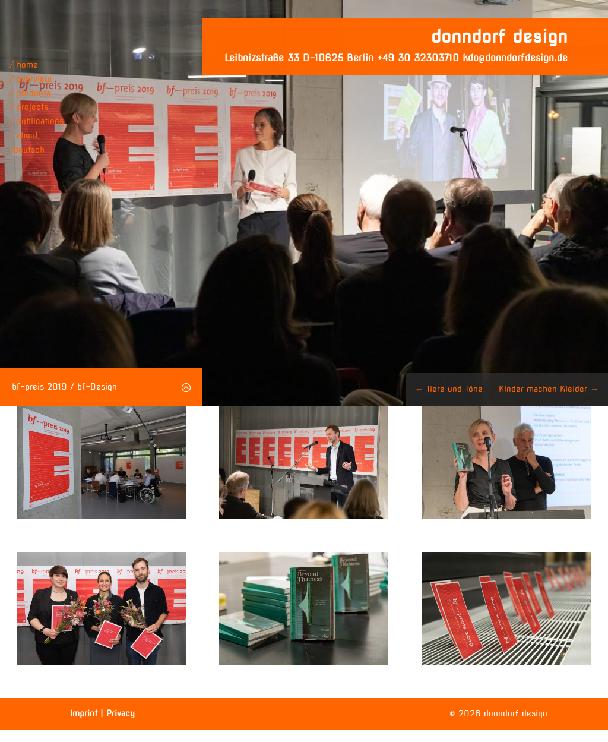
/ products (30, 93)
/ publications (37, 121)
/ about (24, 135)
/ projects (29, 107)
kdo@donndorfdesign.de (515, 58)
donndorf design (499, 36)
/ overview (31, 79)
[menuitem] (37, 150)
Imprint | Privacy (102, 713)
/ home (24, 65)
